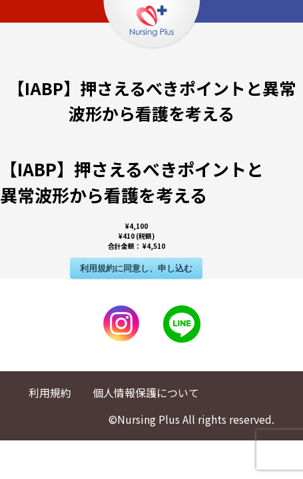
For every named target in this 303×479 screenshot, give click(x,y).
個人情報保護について (146, 392)
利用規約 (50, 392)
